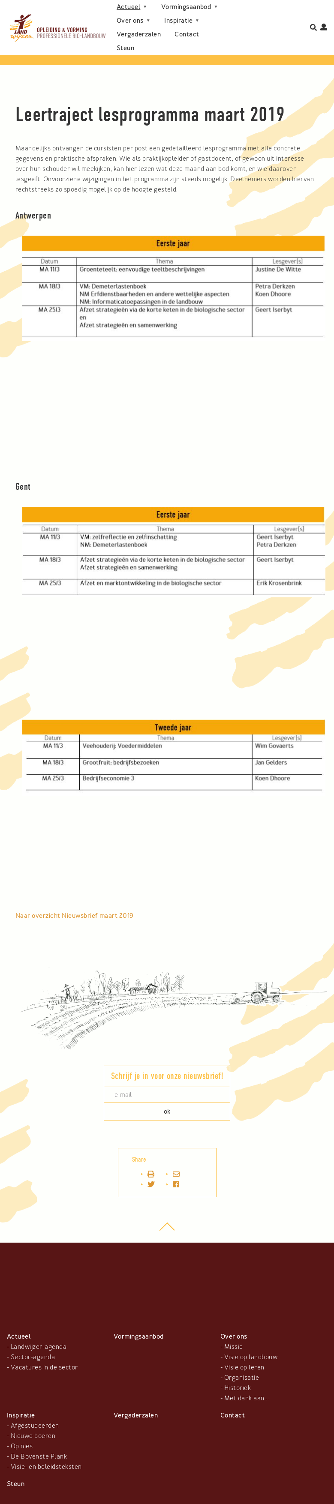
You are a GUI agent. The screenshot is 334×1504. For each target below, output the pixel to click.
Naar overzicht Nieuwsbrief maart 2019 (74, 915)
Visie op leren (244, 1367)
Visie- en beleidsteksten (46, 1466)
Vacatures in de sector (44, 1367)
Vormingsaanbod (186, 7)
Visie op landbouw (250, 1357)
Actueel (128, 7)
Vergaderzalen (139, 34)
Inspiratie (178, 20)
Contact (187, 34)
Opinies (22, 1446)
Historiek (237, 1388)
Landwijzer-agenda (38, 1346)
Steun (125, 48)
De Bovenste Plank (39, 1456)
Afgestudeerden (35, 1425)
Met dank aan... (246, 1398)
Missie (233, 1346)
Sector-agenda (33, 1357)
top (167, 1230)
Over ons (130, 20)
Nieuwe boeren (33, 1436)
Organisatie (241, 1377)
